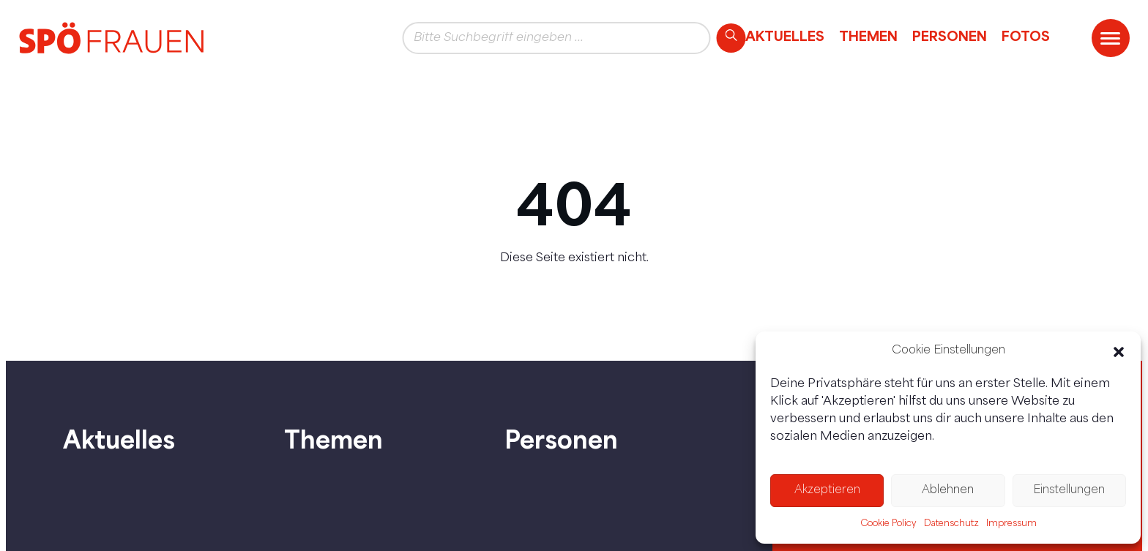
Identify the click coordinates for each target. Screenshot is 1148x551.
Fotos (1026, 36)
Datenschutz (951, 524)
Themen (868, 36)
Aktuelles (784, 36)
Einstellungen (1069, 490)
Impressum (1011, 524)
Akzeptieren (827, 490)
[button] (1118, 352)
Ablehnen (948, 490)
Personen (949, 36)
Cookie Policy (888, 524)
